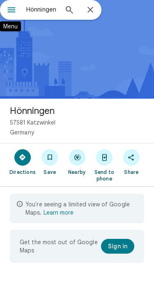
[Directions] (22, 162)
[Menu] (11, 10)
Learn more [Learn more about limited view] (59, 212)
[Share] (131, 162)
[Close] (90, 10)
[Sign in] (117, 246)
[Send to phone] (104, 165)
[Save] (49, 162)
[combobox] (42, 9)
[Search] (69, 10)
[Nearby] (76, 162)
